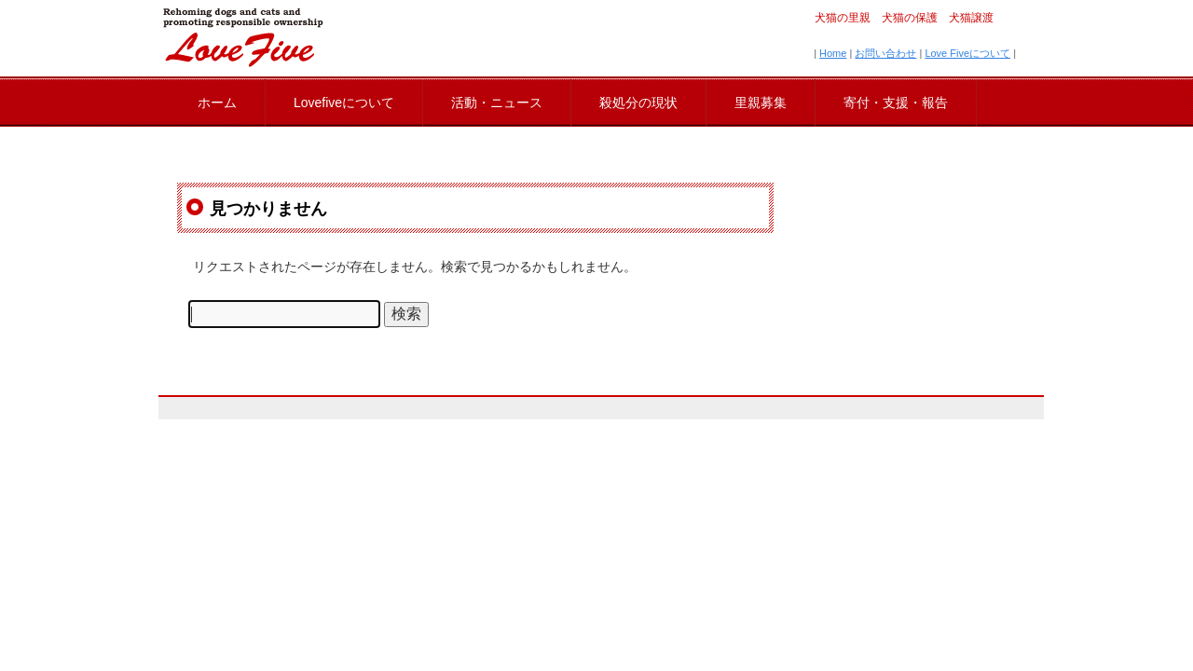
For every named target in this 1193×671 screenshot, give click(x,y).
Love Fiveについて (967, 53)
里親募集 (760, 102)
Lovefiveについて (344, 102)
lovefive (242, 37)
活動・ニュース (496, 102)
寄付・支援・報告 (895, 102)
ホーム (217, 102)
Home (832, 53)
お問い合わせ (885, 53)
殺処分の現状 (638, 102)
